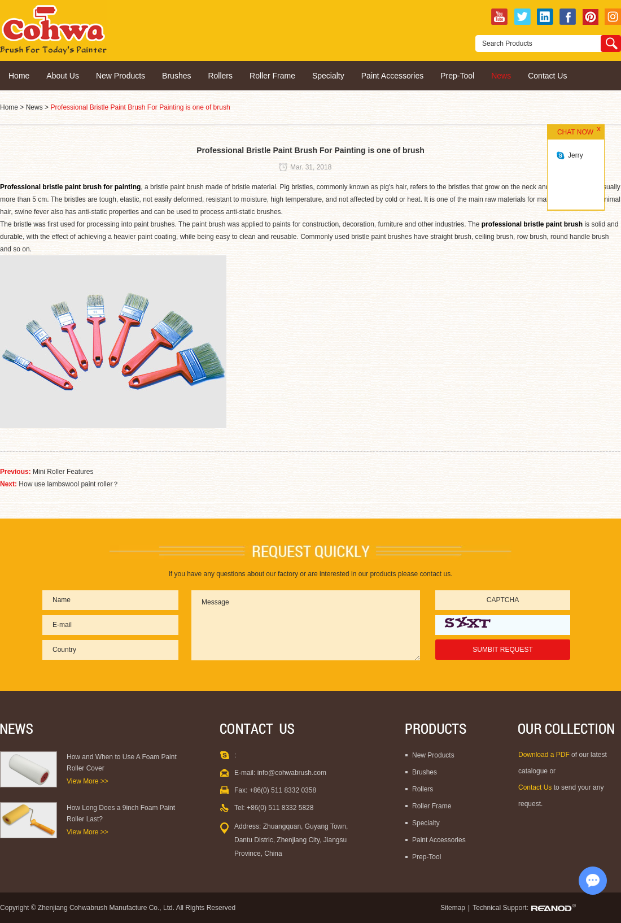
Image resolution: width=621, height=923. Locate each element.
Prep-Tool (457, 75)
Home (18, 75)
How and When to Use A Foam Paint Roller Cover (122, 762)
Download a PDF (544, 755)
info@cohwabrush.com (291, 773)
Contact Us (547, 75)
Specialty (328, 75)
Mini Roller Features (63, 472)
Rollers (220, 75)
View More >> (87, 781)
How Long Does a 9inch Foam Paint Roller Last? (121, 813)
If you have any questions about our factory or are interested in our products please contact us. (311, 574)
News (501, 75)
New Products (120, 75)
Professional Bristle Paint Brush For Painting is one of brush (140, 107)
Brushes (176, 75)
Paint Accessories (392, 75)
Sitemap (452, 908)
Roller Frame (272, 75)
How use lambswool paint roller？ (69, 484)
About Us (62, 75)
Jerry (575, 155)
